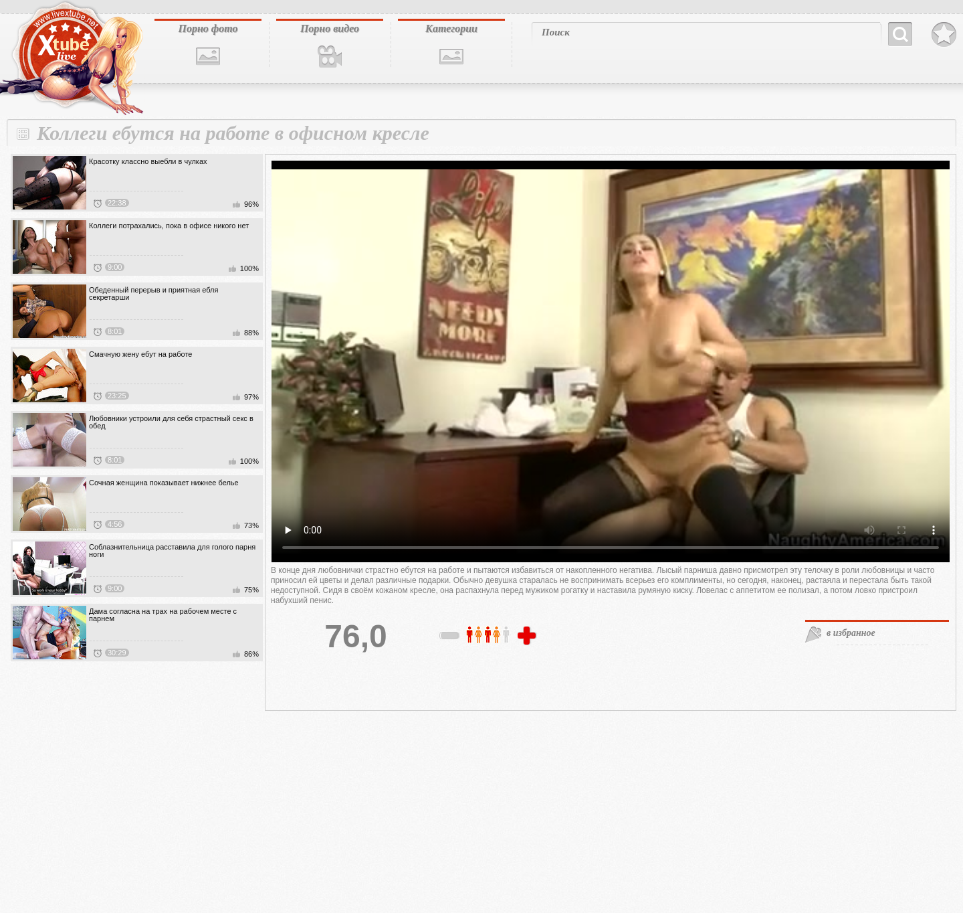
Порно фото (207, 28)
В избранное (944, 35)
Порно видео (329, 28)
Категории (451, 28)
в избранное (851, 633)
